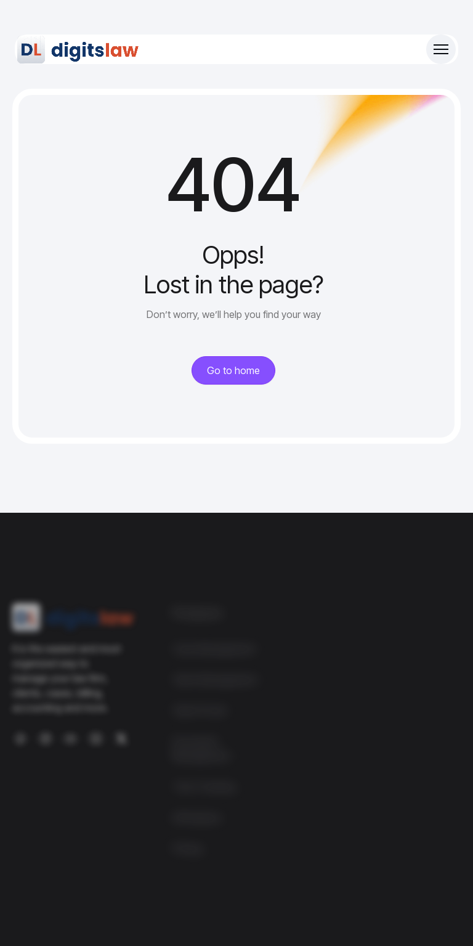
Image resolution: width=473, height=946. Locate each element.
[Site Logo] (78, 49)
